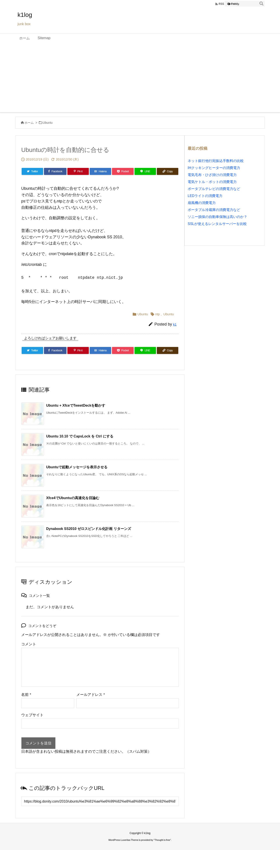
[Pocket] (122, 171)
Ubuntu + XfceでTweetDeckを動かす (75, 405)
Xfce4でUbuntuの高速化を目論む (72, 498)
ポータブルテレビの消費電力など (214, 189)
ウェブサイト (32, 715)
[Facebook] (55, 171)
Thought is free (162, 840)
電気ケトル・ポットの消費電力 (212, 182)
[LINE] (145, 171)
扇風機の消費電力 (202, 203)
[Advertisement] (140, 79)
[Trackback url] (100, 801)
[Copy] (167, 171)
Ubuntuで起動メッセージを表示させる (76, 467)
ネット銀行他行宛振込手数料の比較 (216, 161)
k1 (175, 324)
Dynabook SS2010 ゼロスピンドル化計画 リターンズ (88, 529)
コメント (28, 644)
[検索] (261, 3)
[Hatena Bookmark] (100, 171)
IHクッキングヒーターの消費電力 (214, 168)
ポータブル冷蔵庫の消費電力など (214, 210)
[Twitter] (32, 171)
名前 (26, 695)
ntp (157, 314)
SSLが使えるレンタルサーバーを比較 (217, 224)
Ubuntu (47, 122)
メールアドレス (90, 695)
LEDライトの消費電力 (205, 196)
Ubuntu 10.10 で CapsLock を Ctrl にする (79, 436)
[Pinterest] (78, 171)
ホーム (29, 122)
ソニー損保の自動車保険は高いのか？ (217, 217)
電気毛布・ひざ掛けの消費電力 (212, 175)
